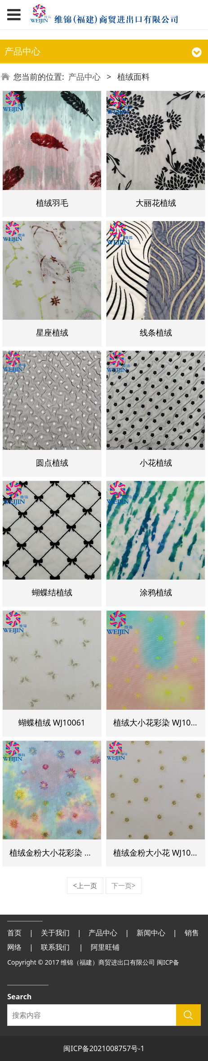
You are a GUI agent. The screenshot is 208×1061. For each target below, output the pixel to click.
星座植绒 (52, 332)
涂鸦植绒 (156, 592)
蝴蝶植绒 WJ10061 (51, 722)
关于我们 (55, 933)
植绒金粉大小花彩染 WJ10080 (63, 852)
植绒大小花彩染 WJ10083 (158, 722)
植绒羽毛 (52, 202)
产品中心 (84, 76)
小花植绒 (156, 462)
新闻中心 (151, 933)
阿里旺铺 (105, 947)
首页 (14, 933)
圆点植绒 (52, 462)
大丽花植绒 (156, 202)
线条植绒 (156, 332)
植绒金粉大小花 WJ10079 (158, 852)
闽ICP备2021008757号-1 (104, 1048)
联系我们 (55, 947)
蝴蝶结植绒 (52, 592)
